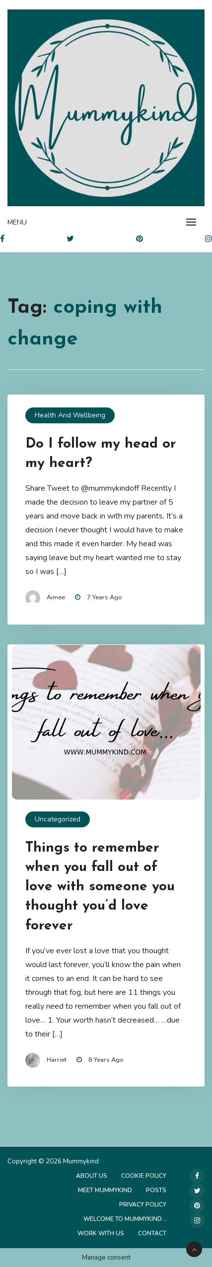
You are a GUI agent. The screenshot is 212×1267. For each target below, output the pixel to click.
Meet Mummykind (105, 1190)
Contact (152, 1233)
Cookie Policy (143, 1176)
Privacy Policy (142, 1205)
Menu (17, 222)
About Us (91, 1176)
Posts (156, 1190)
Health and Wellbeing (70, 415)
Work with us (100, 1233)
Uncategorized (57, 819)
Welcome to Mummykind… (124, 1219)
